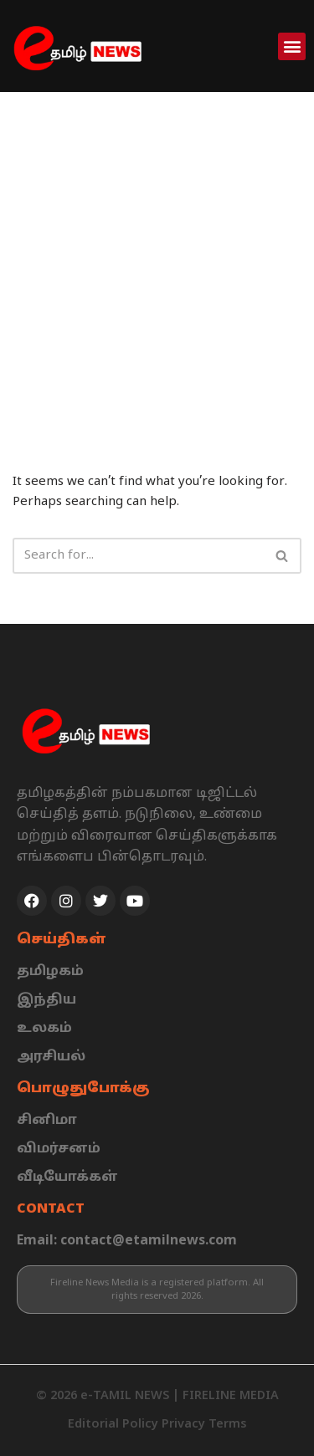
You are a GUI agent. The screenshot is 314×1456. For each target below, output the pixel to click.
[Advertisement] (157, 257)
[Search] (138, 556)
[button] (292, 46)
